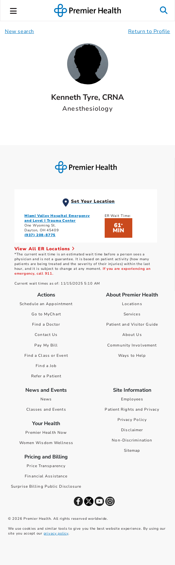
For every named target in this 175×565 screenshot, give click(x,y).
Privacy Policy (132, 419)
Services (132, 314)
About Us (132, 334)
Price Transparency (46, 465)
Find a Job (46, 365)
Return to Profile (149, 31)
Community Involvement (132, 345)
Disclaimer (132, 429)
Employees (132, 399)
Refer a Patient (46, 376)
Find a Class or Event (46, 355)
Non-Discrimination (132, 440)
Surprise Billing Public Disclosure (46, 486)
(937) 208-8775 (40, 235)
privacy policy (56, 533)
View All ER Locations (44, 249)
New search (19, 31)
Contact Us (46, 334)
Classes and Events (46, 409)
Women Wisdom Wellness (46, 442)
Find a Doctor (46, 324)
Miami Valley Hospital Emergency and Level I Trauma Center (57, 218)
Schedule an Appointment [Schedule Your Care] (46, 303)
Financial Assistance (46, 476)
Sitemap (132, 450)
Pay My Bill (46, 345)
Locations (132, 303)
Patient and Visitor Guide (132, 324)
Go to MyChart (46, 314)
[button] (13, 10)
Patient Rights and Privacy (132, 409)
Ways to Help (132, 355)
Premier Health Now (46, 432)
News (46, 399)
